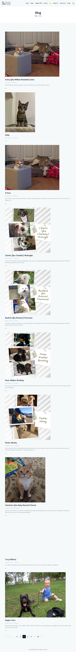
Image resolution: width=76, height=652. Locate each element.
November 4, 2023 (8, 562)
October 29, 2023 (8, 623)
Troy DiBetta (10, 559)
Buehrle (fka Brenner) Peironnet (18, 318)
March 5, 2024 (8, 196)
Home (36, 16)
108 (38, 636)
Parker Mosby (11, 442)
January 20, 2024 (8, 383)
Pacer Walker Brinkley (14, 380)
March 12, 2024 (8, 138)
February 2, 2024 (8, 258)
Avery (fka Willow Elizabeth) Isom (19, 79)
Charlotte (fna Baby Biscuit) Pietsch (20, 505)
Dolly (7, 135)
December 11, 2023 (9, 508)
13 (21, 636)
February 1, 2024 (8, 320)
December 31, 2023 (9, 445)
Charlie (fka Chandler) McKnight (19, 255)
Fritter (8, 193)
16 (32, 636)
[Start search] (73, 3)
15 (28, 636)
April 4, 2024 (7, 82)
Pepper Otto (10, 620)
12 (17, 636)
